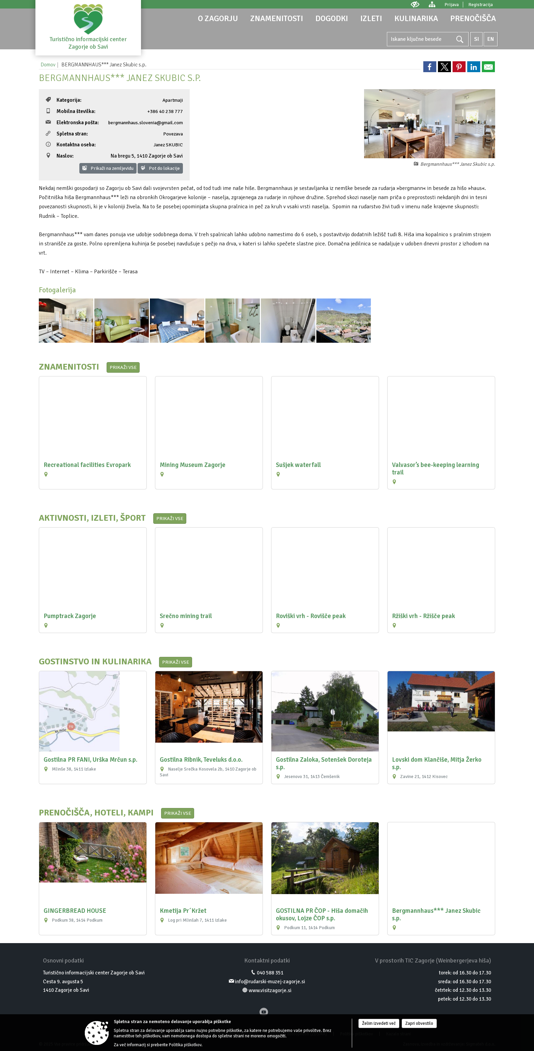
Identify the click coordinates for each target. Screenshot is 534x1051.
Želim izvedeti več (379, 1023)
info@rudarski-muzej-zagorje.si (270, 982)
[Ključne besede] (428, 39)
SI (476, 39)
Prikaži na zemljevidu (108, 168)
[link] (430, 66)
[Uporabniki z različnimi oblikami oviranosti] (415, 4)
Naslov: (60, 156)
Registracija (480, 4)
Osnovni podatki (63, 960)
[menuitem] (218, 18)
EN (490, 39)
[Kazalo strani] (432, 4)
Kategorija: (63, 100)
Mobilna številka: (70, 111)
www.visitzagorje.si (270, 990)
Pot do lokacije (160, 168)
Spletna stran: (67, 134)
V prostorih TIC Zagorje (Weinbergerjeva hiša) (433, 960)
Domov (48, 65)
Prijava (451, 4)
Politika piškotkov (185, 1045)
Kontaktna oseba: (71, 145)
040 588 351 (270, 973)
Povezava (173, 134)
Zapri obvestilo (419, 1023)
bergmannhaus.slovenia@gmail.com (145, 122)
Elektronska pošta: (72, 122)
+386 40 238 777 (165, 111)
